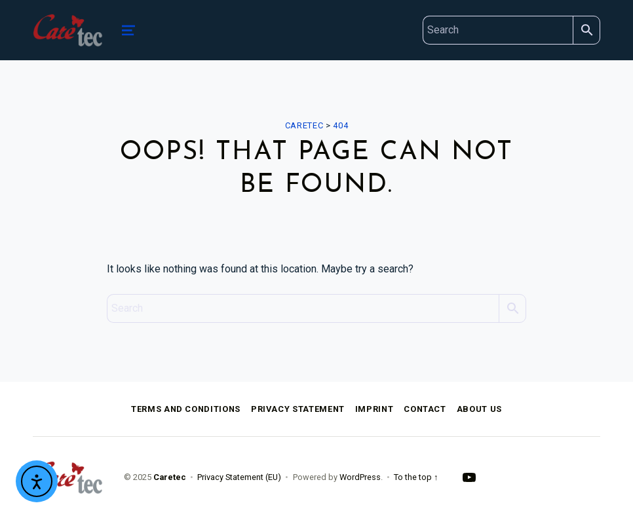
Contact (425, 409)
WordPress (360, 477)
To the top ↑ (416, 477)
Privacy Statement (298, 409)
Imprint (374, 409)
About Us (479, 409)
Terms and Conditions (185, 409)
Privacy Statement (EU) (239, 477)
